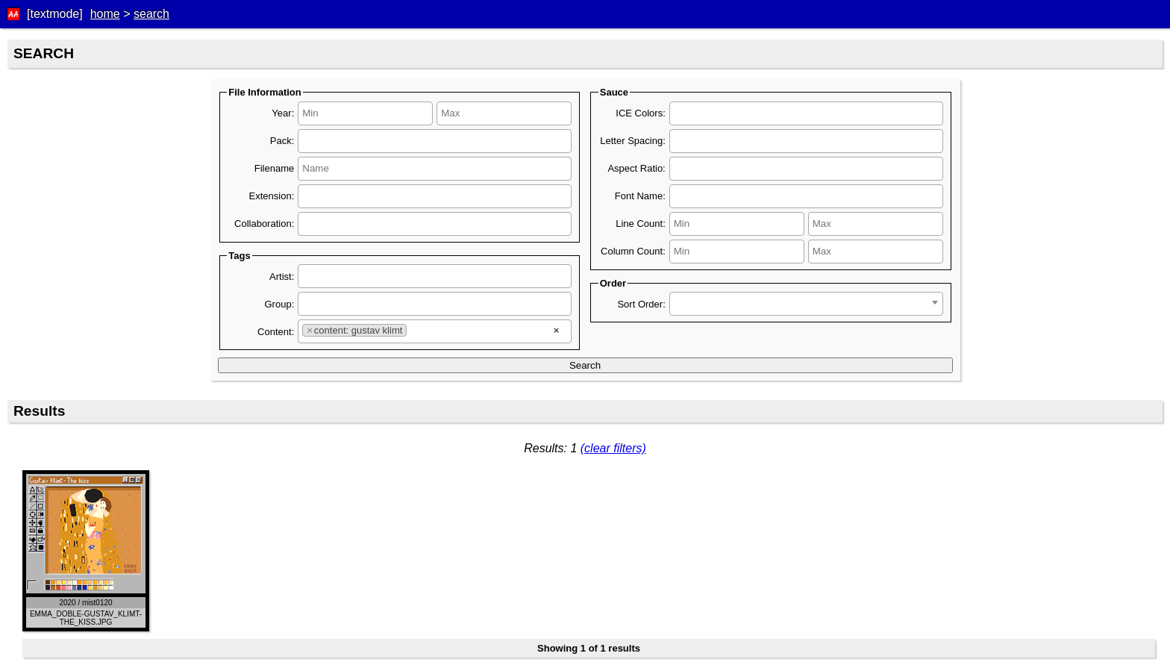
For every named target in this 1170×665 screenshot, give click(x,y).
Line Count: (641, 223)
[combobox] (435, 141)
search (151, 13)
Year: (283, 113)
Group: (280, 304)
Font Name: (640, 196)
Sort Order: (641, 304)
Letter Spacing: (632, 140)
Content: (275, 331)
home (105, 13)
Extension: (272, 196)
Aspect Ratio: (636, 168)
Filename (274, 168)
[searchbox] (365, 139)
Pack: (282, 140)
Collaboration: (264, 223)
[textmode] (55, 13)
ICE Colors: (640, 113)
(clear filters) (613, 448)
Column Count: (633, 251)
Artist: (281, 276)
